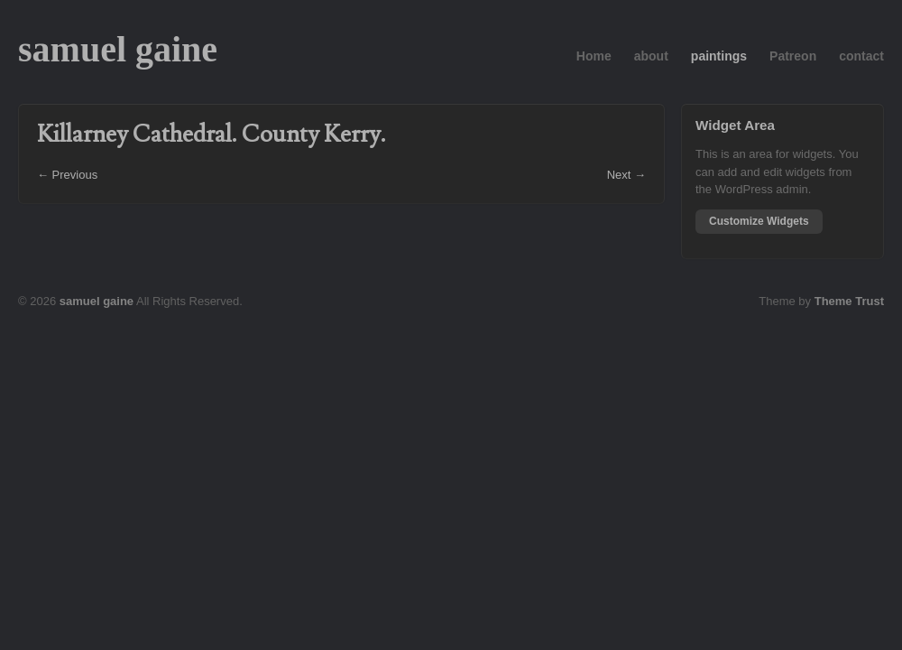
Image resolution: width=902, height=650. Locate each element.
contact (861, 56)
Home (594, 56)
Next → (626, 175)
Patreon (792, 56)
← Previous (67, 175)
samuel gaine (117, 49)
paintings (719, 56)
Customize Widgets (759, 221)
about (651, 56)
